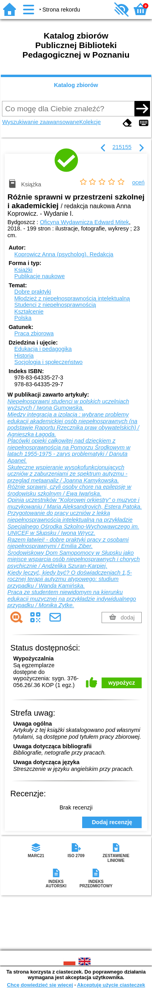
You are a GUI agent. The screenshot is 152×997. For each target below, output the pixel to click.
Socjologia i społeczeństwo (48, 362)
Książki (23, 270)
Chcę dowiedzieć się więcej (40, 985)
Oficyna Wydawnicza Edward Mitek (84, 222)
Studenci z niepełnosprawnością (55, 305)
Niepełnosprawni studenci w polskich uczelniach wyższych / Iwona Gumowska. (68, 404)
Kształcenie (29, 311)
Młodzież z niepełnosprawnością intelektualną (72, 298)
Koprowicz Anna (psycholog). (64, 254)
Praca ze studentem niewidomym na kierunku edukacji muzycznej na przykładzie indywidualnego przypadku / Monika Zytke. (72, 598)
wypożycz (121, 683)
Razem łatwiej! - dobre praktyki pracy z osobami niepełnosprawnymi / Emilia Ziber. (68, 543)
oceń (138, 182)
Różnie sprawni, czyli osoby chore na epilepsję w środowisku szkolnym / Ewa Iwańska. (69, 490)
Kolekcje (90, 122)
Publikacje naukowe (39, 276)
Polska (22, 318)
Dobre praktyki (32, 291)
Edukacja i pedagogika (43, 349)
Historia (24, 355)
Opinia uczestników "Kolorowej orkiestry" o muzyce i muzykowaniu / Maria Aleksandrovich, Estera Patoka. (75, 503)
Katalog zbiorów (76, 85)
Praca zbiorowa (34, 333)
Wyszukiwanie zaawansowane (40, 122)
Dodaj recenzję (112, 822)
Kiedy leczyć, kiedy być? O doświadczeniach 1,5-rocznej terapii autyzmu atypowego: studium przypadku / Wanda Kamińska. (70, 579)
